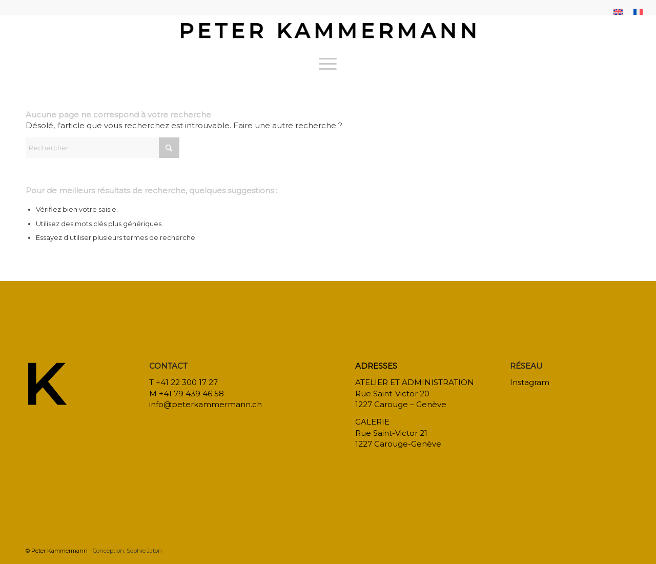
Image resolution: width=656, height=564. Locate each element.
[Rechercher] (102, 147)
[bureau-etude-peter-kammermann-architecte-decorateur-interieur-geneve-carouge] (328, 33)
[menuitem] (618, 11)
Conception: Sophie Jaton (127, 550)
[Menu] (327, 63)
